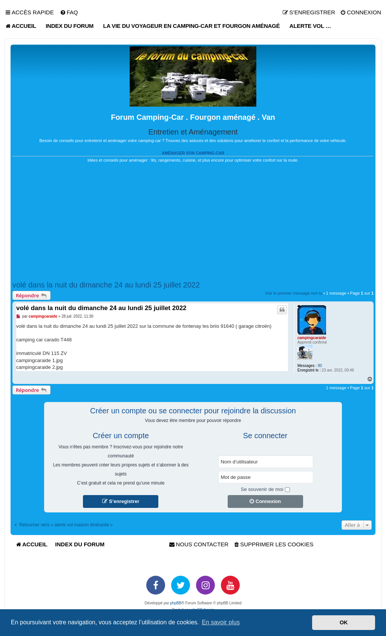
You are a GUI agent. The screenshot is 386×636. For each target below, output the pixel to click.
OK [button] (344, 622)
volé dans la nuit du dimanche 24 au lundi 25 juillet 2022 (106, 285)
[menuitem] (69, 12)
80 (320, 366)
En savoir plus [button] (221, 622)
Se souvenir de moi (265, 489)
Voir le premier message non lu (293, 293)
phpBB (175, 603)
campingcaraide (311, 338)
